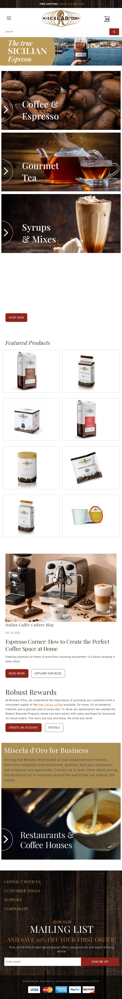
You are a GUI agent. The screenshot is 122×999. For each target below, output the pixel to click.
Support (13, 899)
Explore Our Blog (48, 673)
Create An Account (23, 727)
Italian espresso (64, 278)
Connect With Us (22, 881)
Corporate (16, 908)
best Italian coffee (50, 704)
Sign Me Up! (100, 961)
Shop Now (16, 317)
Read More (17, 673)
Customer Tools (22, 890)
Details (54, 727)
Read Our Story (40, 318)
